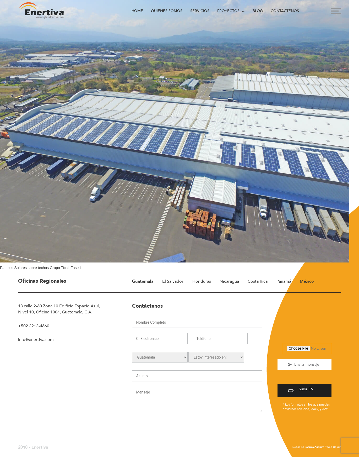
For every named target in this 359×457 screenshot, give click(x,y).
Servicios (199, 10)
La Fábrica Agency (312, 447)
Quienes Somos (166, 10)
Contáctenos (285, 10)
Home (137, 10)
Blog (258, 10)
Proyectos (228, 10)
